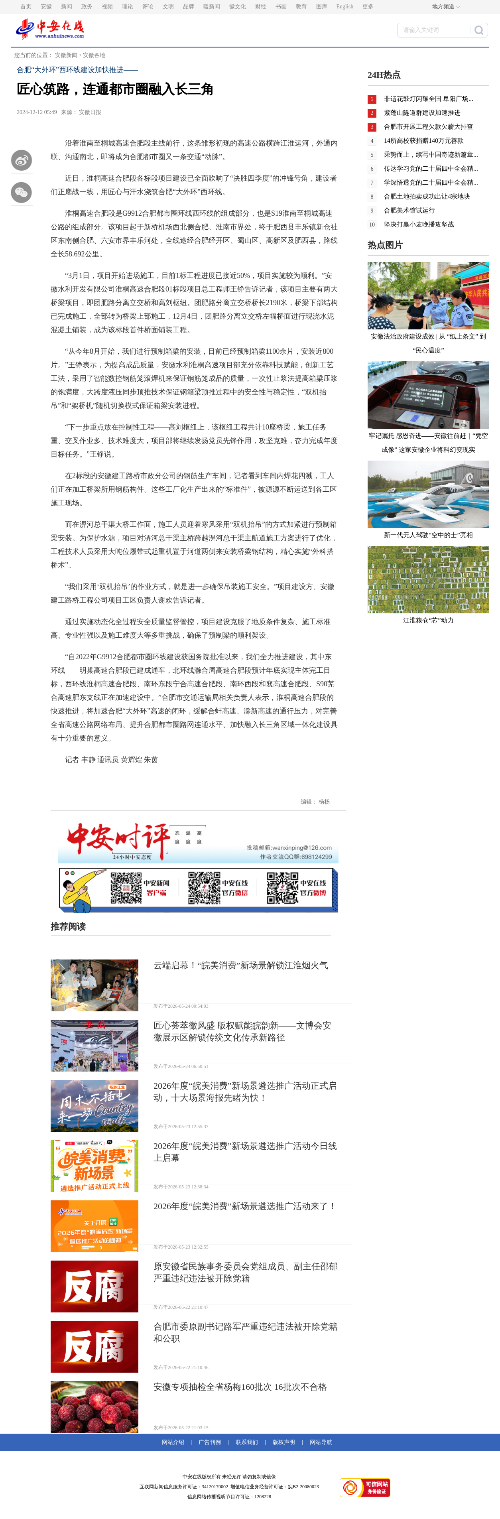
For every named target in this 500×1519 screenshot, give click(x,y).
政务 (87, 7)
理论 (127, 7)
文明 (168, 7)
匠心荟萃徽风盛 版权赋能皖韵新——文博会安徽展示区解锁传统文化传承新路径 (242, 1031)
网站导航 (319, 1442)
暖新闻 (211, 7)
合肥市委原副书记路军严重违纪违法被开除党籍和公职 (246, 1333)
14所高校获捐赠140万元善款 (424, 140)
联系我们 (247, 1442)
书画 (281, 7)
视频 (107, 7)
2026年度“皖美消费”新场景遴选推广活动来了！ (245, 1206)
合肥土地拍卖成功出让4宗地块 (427, 196)
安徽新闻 (66, 55)
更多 (368, 7)
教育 (301, 7)
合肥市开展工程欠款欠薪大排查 (428, 126)
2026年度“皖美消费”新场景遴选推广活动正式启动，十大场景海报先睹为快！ (245, 1092)
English (345, 7)
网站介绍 (174, 1442)
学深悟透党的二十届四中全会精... (431, 182)
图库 (321, 7)
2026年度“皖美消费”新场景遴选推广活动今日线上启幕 (245, 1152)
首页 (25, 7)
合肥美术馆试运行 (409, 210)
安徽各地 (94, 55)
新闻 (66, 7)
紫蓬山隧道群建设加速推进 (422, 112)
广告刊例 (210, 1442)
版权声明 (284, 1442)
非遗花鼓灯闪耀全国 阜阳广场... (428, 98)
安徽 (46, 7)
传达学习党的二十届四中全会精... (431, 168)
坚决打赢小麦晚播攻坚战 (419, 224)
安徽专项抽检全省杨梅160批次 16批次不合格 (240, 1387)
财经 (260, 7)
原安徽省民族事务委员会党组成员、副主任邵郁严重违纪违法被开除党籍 (246, 1272)
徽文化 (237, 7)
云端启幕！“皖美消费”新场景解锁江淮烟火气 (241, 965)
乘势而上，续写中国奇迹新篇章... (431, 154)
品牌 (188, 7)
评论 (148, 7)
